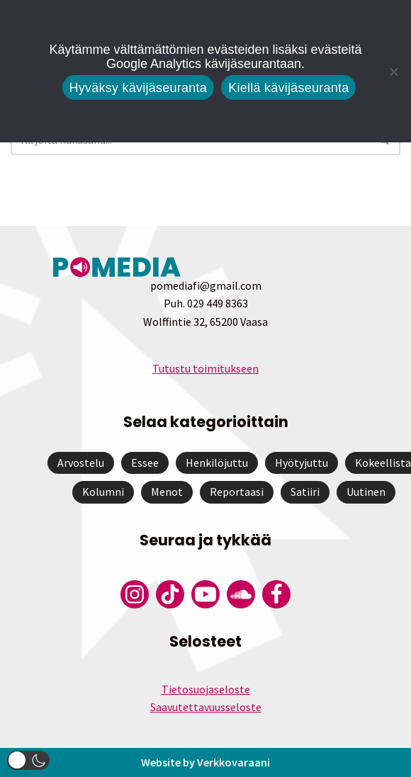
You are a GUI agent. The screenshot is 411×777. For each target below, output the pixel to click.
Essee (145, 462)
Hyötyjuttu (301, 462)
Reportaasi (237, 491)
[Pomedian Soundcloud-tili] (241, 594)
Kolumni (103, 491)
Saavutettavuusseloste (205, 707)
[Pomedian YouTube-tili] (205, 594)
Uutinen (366, 491)
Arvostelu (80, 462)
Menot (167, 491)
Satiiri (305, 491)
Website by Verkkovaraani (205, 762)
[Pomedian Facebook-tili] (276, 594)
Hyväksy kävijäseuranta (138, 88)
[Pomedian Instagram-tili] (134, 594)
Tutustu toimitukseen (205, 368)
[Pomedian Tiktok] (170, 594)
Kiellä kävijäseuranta (288, 88)
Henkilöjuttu (217, 462)
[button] (28, 760)
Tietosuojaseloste (206, 689)
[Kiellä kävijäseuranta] (393, 71)
